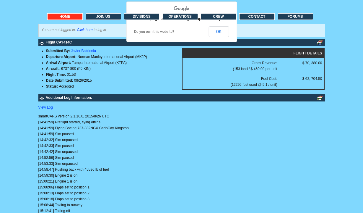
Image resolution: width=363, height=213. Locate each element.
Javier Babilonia (83, 51)
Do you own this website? (154, 32)
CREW (218, 16)
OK (219, 31)
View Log (45, 107)
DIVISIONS (142, 16)
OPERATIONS (179, 16)
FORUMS (295, 16)
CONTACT (257, 16)
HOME (65, 16)
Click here (84, 30)
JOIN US (103, 16)
